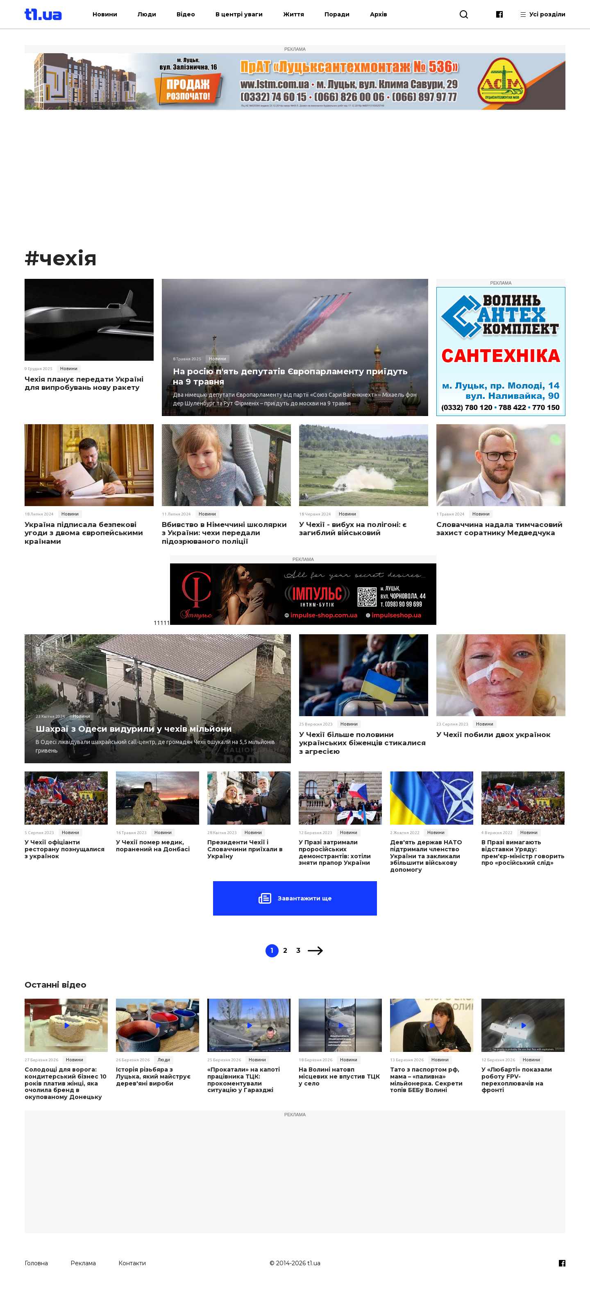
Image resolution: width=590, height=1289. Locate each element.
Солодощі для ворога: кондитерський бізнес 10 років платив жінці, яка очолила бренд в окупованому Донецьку (66, 1083)
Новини (105, 14)
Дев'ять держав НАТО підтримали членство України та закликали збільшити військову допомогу (426, 856)
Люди (147, 14)
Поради (336, 14)
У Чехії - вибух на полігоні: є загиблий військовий (353, 528)
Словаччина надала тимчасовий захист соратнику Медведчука (499, 528)
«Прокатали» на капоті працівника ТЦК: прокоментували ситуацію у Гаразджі (243, 1080)
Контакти (132, 1263)
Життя (293, 14)
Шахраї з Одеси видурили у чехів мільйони (134, 729)
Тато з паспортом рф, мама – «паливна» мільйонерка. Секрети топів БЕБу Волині (426, 1080)
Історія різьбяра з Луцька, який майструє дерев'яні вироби (153, 1076)
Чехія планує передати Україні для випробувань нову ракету (84, 383)
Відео (186, 14)
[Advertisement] (295, 181)
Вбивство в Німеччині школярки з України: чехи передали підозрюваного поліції (224, 532)
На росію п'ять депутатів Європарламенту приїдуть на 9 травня (290, 376)
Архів (378, 14)
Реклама (83, 1263)
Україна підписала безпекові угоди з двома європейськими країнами (84, 532)
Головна (36, 1263)
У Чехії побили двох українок (493, 734)
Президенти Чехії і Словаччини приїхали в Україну (245, 849)
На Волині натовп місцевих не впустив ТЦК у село (339, 1076)
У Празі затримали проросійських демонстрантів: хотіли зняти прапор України (335, 852)
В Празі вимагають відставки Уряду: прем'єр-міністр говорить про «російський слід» (523, 852)
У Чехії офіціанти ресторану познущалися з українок (64, 849)
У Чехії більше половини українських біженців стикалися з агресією (362, 742)
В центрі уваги (239, 14)
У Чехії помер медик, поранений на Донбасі (153, 846)
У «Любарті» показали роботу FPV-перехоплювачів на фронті (516, 1080)
